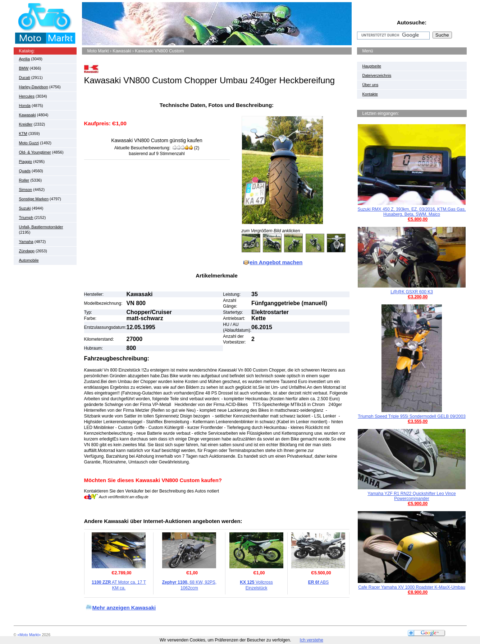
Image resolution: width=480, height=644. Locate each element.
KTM (23, 133)
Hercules (27, 96)
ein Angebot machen (276, 262)
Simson (25, 189)
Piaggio (25, 161)
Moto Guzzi (29, 143)
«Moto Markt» (29, 635)
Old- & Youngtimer (35, 152)
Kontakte (370, 94)
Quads (25, 171)
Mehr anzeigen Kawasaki (124, 608)
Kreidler (26, 124)
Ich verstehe (311, 640)
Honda (25, 105)
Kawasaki (27, 115)
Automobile (29, 260)
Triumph (26, 217)
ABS (318, 582)
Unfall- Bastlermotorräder (41, 227)
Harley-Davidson (33, 87)
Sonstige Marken (34, 199)
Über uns (370, 85)
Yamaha (26, 241)
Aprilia (24, 59)
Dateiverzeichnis (377, 75)
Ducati (24, 77)
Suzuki (25, 208)
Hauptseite (371, 66)
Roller (24, 180)
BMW (24, 68)
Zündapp (27, 251)
